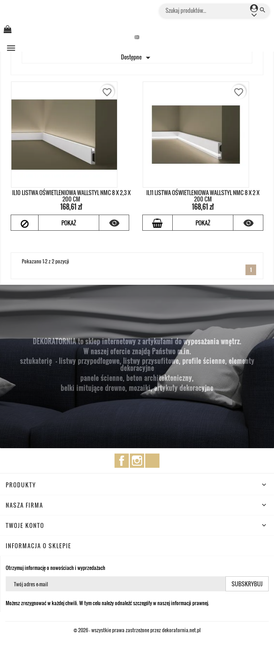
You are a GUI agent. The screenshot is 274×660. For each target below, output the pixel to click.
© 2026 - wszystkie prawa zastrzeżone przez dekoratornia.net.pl (137, 630)
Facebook (122, 461)
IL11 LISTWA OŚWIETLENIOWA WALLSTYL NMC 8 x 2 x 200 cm (202, 195)
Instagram (137, 461)
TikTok (152, 461)
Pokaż (68, 223)
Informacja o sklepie (38, 545)
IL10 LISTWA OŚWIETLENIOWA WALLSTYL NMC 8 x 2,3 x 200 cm (71, 195)
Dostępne (137, 57)
